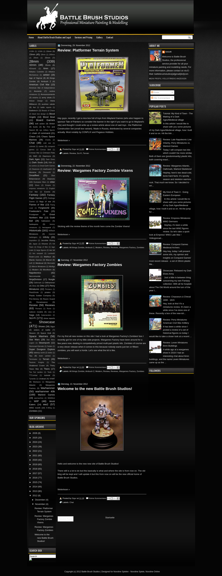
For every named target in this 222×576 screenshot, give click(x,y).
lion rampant (38, 253)
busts (35, 127)
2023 (35, 446)
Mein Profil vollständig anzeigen (168, 79)
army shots (47, 98)
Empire (48, 185)
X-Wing (49, 408)
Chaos (32, 136)
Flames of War (36, 204)
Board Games (45, 120)
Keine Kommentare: (98, 149)
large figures (41, 250)
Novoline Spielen (121, 571)
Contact (109, 37)
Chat (71, 502)
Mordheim (47, 270)
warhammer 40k (45, 391)
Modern (98, 247)
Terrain (86, 153)
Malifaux (47, 257)
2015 (35, 482)
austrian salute (48, 104)
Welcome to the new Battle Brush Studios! (95, 389)
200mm (52, 55)
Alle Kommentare (160, 98)
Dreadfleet (34, 175)
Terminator (33, 359)
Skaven (32, 333)
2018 (35, 468)
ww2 (45, 404)
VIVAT (52, 379)
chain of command (41, 133)
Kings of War (42, 247)
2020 (35, 460)
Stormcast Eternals (36, 346)
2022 (35, 451)
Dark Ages (34, 159)
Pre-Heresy (34, 299)
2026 (35, 433)
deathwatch (47, 169)
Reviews (114, 247)
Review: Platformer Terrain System (88, 50)
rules (50, 312)
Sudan (49, 346)
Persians (48, 289)
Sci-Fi (79, 153)
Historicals (35, 230)
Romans (38, 309)
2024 (35, 442)
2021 (35, 455)
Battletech (33, 111)
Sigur (169, 52)
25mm (47, 58)
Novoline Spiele (137, 571)
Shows (41, 326)
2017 (35, 473)
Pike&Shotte (34, 292)
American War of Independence (42, 88)
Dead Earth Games (47, 166)
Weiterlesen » (64, 140)
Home (31, 37)
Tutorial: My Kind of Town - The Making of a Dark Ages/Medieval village (178, 116)
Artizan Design (36, 101)
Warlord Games (46, 394)
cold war (47, 143)
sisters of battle (42, 330)
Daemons (47, 156)
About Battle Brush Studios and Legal (54, 37)
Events (47, 192)
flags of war (45, 202)
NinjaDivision (35, 279)
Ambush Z (89, 247)
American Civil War (39, 84)
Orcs (34, 286)
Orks (42, 285)
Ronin (49, 309)
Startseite (109, 517)
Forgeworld (43, 208)
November (40, 504)
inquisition (33, 240)
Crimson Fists (49, 153)
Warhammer (48, 388)
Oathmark (37, 283)
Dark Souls (37, 162)
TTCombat (33, 375)
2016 (35, 477)
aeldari (46, 75)
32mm (32, 64)
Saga (31, 315)
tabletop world (39, 353)
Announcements (48, 94)
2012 (35, 495)
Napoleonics (35, 273)
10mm (49, 51)
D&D (35, 156)
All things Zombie (77, 247)
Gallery (99, 37)
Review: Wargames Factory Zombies (90, 265)
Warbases (37, 382)
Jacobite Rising (48, 240)
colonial (32, 146)
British (52, 124)
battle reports (46, 107)
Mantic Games (35, 260)
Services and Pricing (83, 37)
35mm (48, 65)
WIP (36, 401)
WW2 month (35, 408)
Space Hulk (46, 333)
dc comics (33, 166)
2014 (35, 486)
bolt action (40, 124)
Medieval (39, 263)
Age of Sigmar (35, 78)
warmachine (38, 398)
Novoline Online (153, 571)
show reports (49, 318)
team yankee (45, 356)
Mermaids (51, 263)
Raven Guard (49, 299)
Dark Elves (50, 159)
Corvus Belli (45, 150)
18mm (43, 55)
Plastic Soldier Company (40, 296)
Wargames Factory (127, 247)
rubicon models (36, 312)
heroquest (46, 227)
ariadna (35, 98)
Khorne (45, 244)
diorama (32, 172)
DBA (50, 163)
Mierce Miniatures (39, 266)
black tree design (39, 114)
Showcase (47, 322)
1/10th (31, 51)
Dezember (40, 499)
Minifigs (52, 266)
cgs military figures (47, 130)
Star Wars (34, 339)
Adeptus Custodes (36, 72)
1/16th (40, 51)
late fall (52, 250)
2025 (35, 437)
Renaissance (42, 302)
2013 (35, 491)
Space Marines (38, 336)
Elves (37, 185)
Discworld (47, 172)
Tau (30, 356)
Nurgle (52, 279)
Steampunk (44, 342)
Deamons (35, 169)
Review (72, 153)
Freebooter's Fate (38, 211)
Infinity (46, 237)
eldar (52, 182)
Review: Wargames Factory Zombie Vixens (95, 170)
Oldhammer (50, 283)
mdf (30, 263)
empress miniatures (37, 188)
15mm (32, 54)
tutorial (47, 375)
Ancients (37, 91)
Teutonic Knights (36, 362)
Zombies (140, 247)
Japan (35, 244)
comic (41, 146)
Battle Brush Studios (91, 571)
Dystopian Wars (40, 182)
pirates (48, 292)
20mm (35, 58)
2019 (35, 464)
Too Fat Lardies (36, 372)
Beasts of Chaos (48, 111)
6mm (45, 68)
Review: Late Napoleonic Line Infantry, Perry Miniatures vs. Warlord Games (177, 142)
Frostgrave (33, 214)
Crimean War (34, 153)
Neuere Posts (65, 519)
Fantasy (33, 194)
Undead (42, 379)
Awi (34, 107)
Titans (47, 369)
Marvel (49, 260)
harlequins (33, 224)
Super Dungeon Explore (42, 349)
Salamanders (46, 315)
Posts (155, 92)
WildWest (51, 398)
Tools (49, 372)
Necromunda (34, 276)
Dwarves (51, 179)
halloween (45, 221)
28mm (34, 61)
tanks (50, 353)
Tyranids (32, 379)
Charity (48, 140)
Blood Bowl (49, 117)
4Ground (32, 68)
